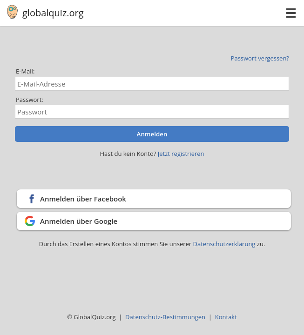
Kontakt (226, 317)
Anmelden (152, 134)
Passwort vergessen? (260, 58)
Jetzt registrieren (181, 153)
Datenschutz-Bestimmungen (165, 317)
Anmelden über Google (78, 221)
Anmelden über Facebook (83, 198)
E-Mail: (25, 71)
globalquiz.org (53, 13)
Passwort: (29, 99)
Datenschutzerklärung (225, 244)
